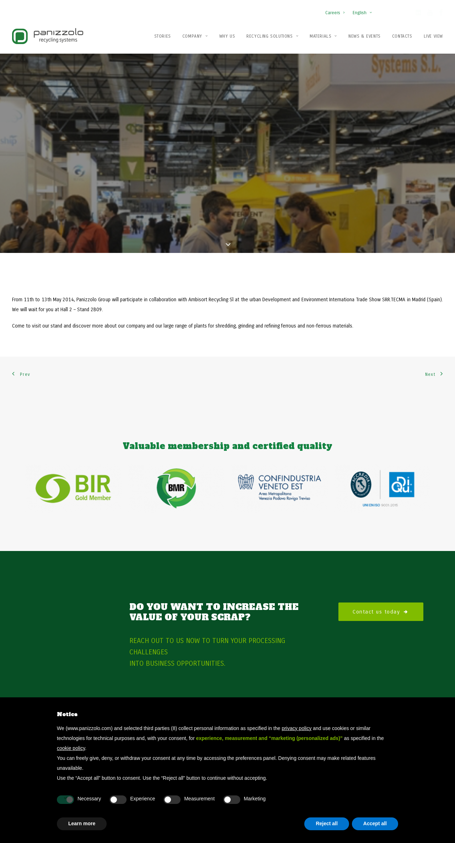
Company (195, 36)
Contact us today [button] (381, 583)
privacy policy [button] (296, 728)
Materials (323, 36)
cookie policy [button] (71, 748)
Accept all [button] (375, 823)
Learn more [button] (81, 823)
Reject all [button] (326, 823)
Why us (227, 36)
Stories (162, 36)
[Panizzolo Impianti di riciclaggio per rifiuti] (47, 36)
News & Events (364, 36)
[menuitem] (336, 9)
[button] (418, 13)
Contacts (402, 36)
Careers (334, 12)
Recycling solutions (272, 36)
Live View (433, 36)
